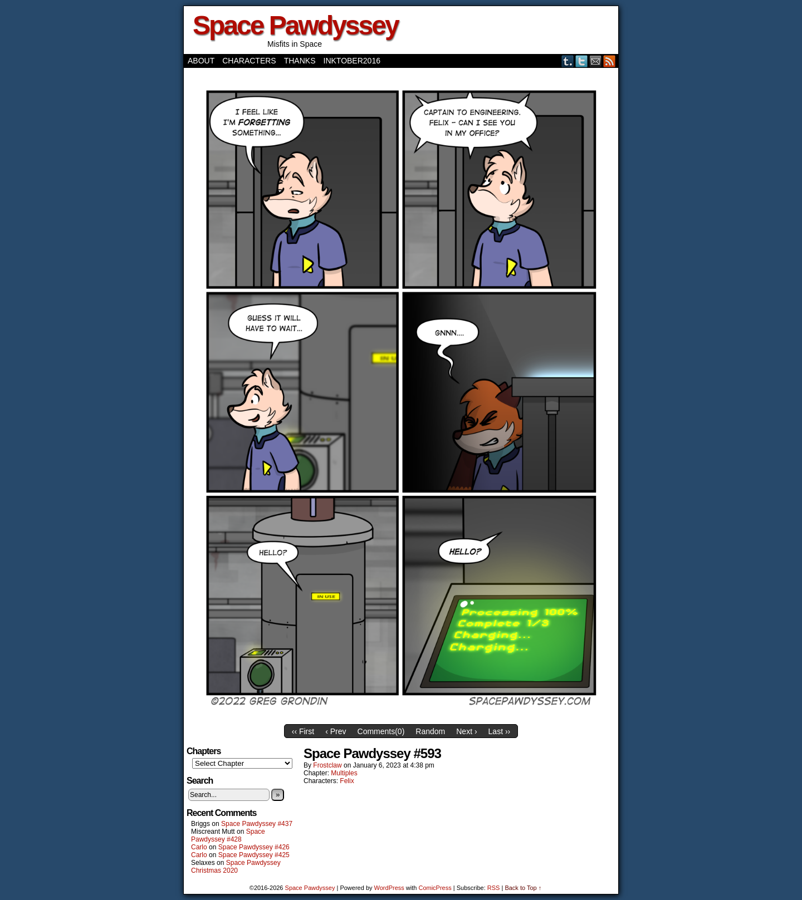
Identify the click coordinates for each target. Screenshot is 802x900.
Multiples (344, 773)
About (201, 60)
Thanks (300, 60)
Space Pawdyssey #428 (228, 835)
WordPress (389, 887)
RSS (610, 61)
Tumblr (568, 61)
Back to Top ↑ (523, 887)
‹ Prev (335, 731)
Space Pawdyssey (295, 25)
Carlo (199, 847)
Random (430, 731)
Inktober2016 (352, 60)
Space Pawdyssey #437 (256, 824)
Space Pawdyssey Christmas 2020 (236, 866)
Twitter (582, 61)
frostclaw (327, 765)
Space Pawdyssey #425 (254, 855)
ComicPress (434, 887)
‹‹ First (303, 731)
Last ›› (499, 731)
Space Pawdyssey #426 (254, 847)
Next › (466, 731)
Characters (249, 60)
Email (596, 61)
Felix (347, 781)
